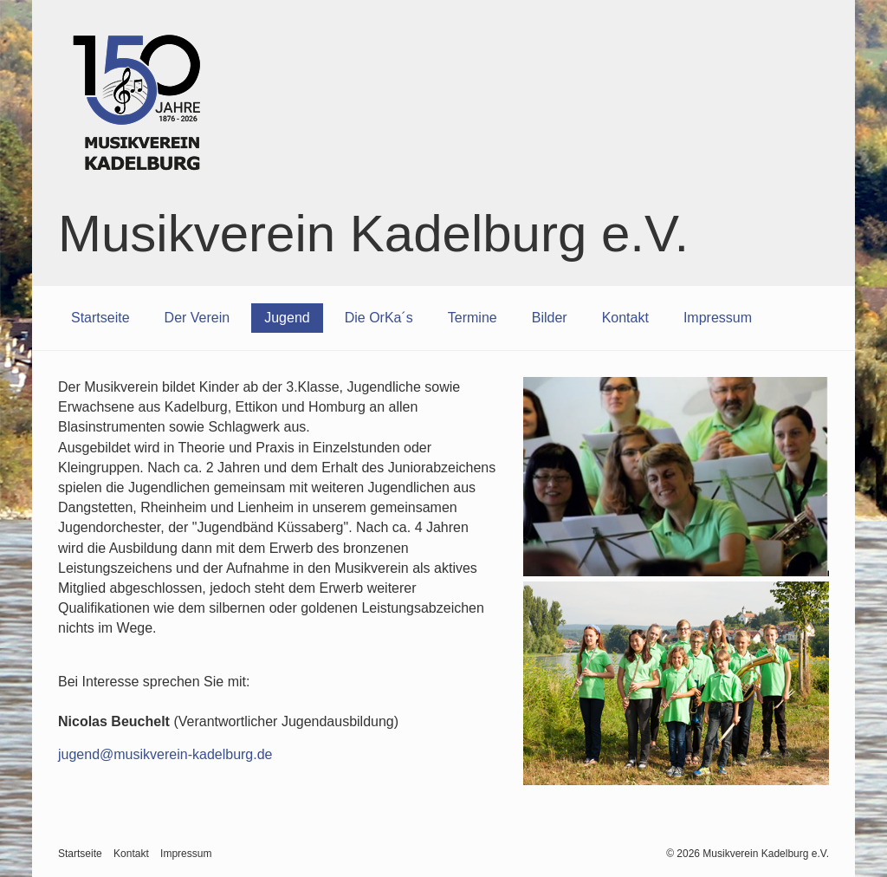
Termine (472, 317)
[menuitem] (100, 318)
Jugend (287, 317)
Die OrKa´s (379, 317)
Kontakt (625, 317)
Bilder (549, 317)
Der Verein (197, 317)
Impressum (717, 317)
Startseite (100, 317)
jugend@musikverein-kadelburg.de (165, 754)
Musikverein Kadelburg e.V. (373, 234)
